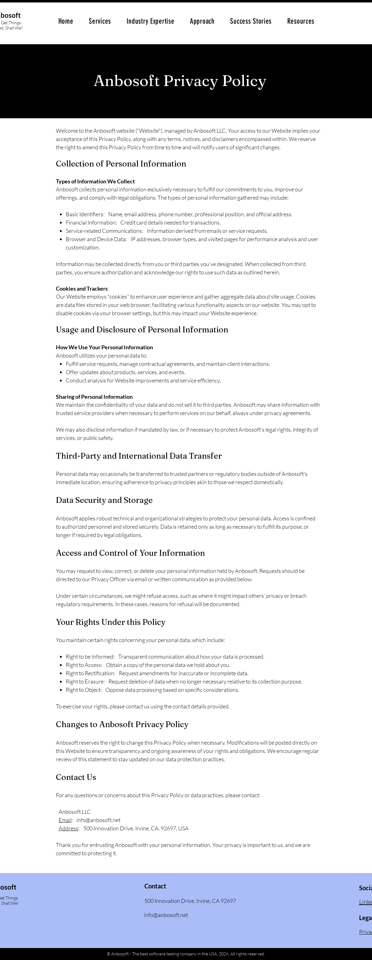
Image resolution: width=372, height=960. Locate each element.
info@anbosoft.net (98, 820)
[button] (99, 21)
